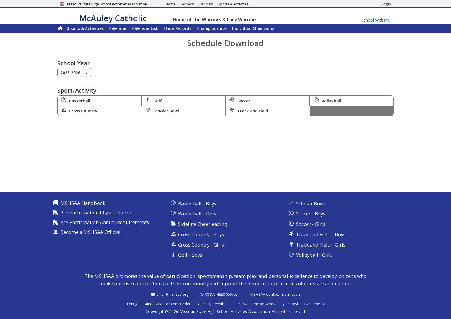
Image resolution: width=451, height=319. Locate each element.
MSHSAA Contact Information (275, 294)
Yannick (204, 303)
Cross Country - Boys (201, 234)
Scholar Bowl (162, 110)
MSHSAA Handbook (82, 203)
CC (193, 303)
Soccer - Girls (310, 224)
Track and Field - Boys (320, 234)
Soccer (240, 100)
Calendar (118, 28)
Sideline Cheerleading (202, 224)
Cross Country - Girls (201, 244)
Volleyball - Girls (314, 254)
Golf (153, 100)
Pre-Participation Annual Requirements (104, 222)
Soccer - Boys (310, 213)
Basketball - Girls (197, 213)
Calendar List (145, 28)
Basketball (75, 100)
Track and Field (248, 110)
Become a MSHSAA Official (90, 232)
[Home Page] (170, 4)
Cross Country (79, 110)
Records (177, 28)
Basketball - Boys (197, 203)
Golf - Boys (190, 254)
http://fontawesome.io (305, 303)
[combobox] (74, 72)
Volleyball (327, 100)
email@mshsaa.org (172, 294)
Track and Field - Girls (320, 244)
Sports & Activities (85, 28)
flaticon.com (168, 303)
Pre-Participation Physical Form (95, 212)
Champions (253, 28)
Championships (212, 28)
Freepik (218, 303)
